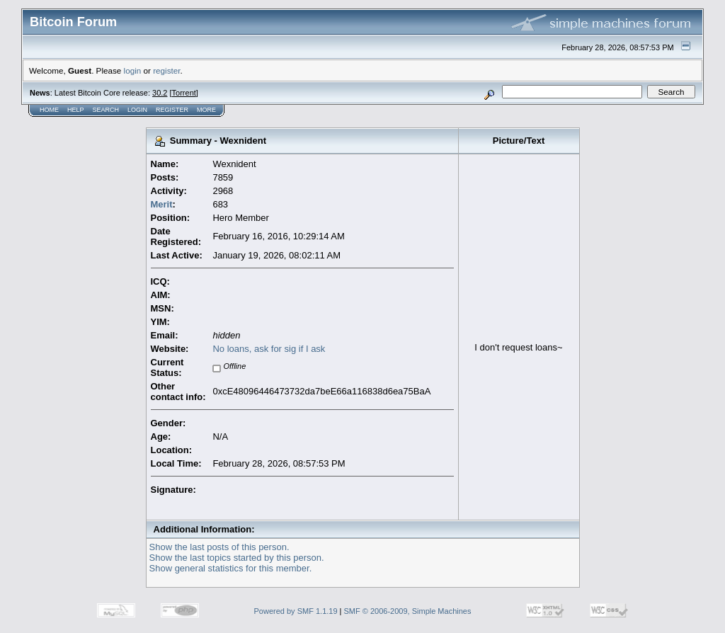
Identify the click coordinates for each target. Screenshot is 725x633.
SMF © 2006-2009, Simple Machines (408, 611)
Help (75, 109)
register (166, 70)
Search (106, 109)
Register (172, 109)
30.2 (159, 93)
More (206, 109)
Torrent (184, 93)
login (133, 70)
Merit (162, 204)
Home (49, 109)
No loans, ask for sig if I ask (268, 348)
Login (137, 109)
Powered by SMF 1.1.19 (296, 611)
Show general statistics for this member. (230, 568)
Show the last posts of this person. (219, 547)
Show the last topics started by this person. (236, 557)
